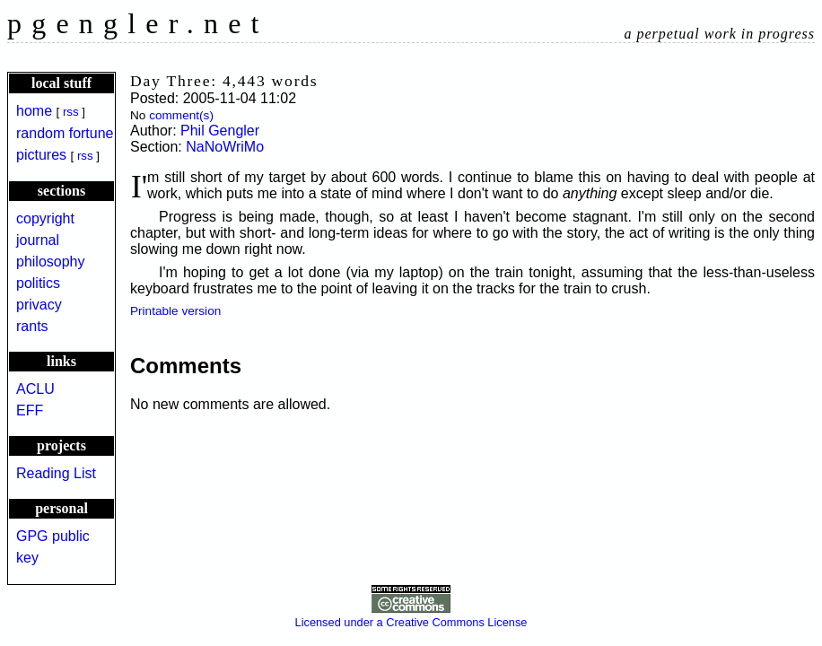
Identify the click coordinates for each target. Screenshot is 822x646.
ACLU (35, 389)
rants (32, 326)
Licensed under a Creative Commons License (411, 615)
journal (37, 240)
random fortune (65, 133)
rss (71, 111)
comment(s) (181, 115)
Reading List (56, 473)
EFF (29, 410)
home (34, 110)
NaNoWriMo (225, 146)
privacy (39, 304)
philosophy (50, 261)
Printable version (175, 311)
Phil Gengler (219, 130)
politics (38, 283)
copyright (45, 218)
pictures (41, 154)
